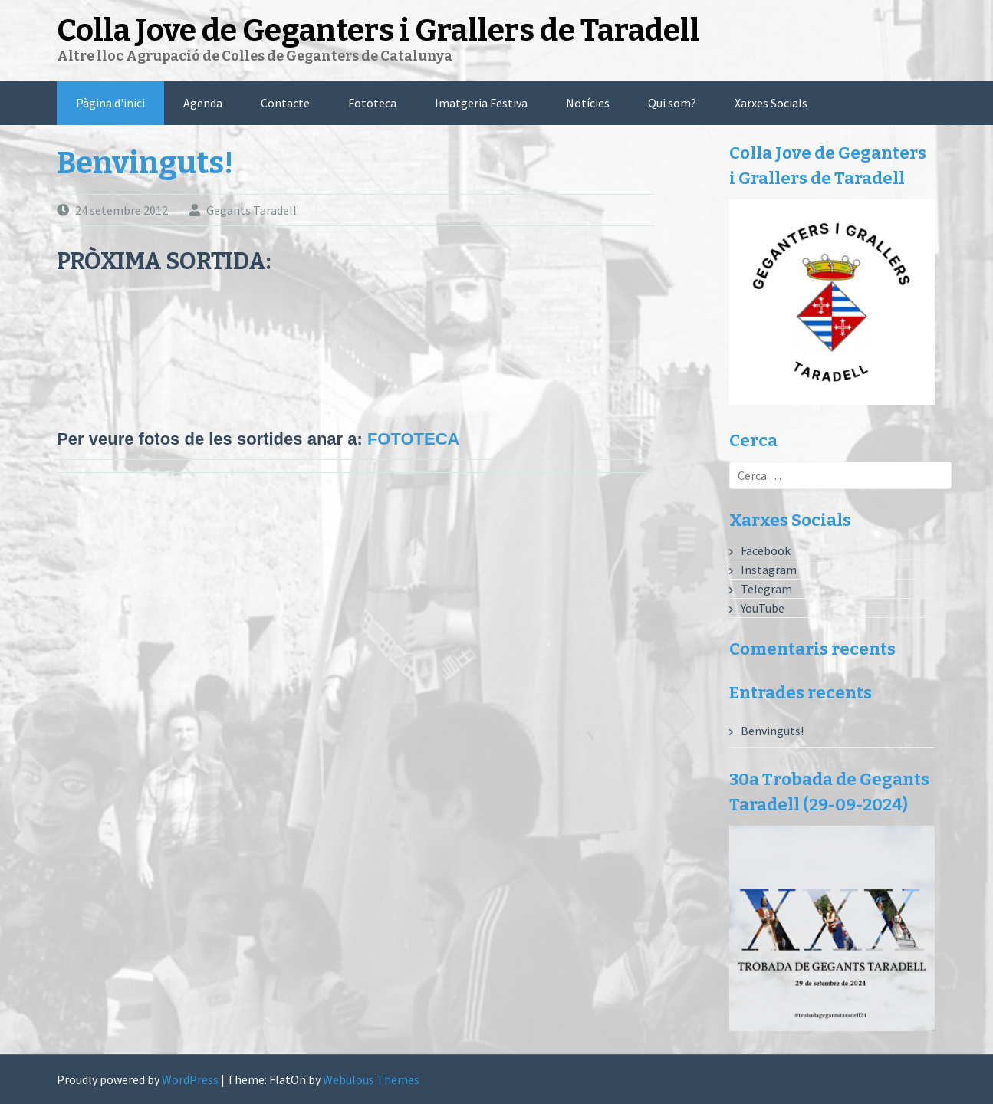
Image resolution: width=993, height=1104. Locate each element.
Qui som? (672, 102)
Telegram (766, 588)
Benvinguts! (145, 163)
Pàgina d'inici (110, 102)
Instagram (769, 569)
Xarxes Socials (771, 102)
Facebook (766, 550)
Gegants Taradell (251, 210)
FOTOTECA (413, 439)
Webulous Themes (371, 1079)
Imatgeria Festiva (481, 102)
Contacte (285, 102)
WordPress (190, 1079)
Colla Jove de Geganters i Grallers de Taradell (378, 30)
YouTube (762, 608)
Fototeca (372, 102)
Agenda (202, 102)
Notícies (588, 102)
